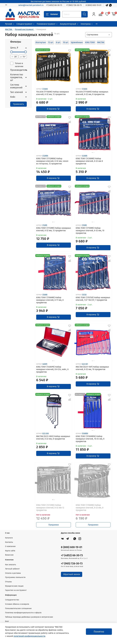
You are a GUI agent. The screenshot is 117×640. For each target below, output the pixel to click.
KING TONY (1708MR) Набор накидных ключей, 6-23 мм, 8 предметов (89, 507)
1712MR (44, 225)
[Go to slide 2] (93, 152)
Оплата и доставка (13, 573)
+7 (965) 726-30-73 (74, 5)
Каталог (52, 14)
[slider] (11, 52)
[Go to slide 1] (92, 152)
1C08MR (84, 156)
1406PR (44, 364)
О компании (10, 546)
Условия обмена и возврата (17, 604)
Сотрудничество (12, 600)
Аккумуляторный (69, 24)
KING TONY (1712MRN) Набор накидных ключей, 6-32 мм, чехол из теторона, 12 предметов (52, 161)
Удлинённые (77, 42)
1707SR (84, 294)
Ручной (9, 24)
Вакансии (9, 555)
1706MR (44, 294)
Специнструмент (25, 24)
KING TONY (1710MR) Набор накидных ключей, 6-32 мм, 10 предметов (90, 230)
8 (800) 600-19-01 (93, 5)
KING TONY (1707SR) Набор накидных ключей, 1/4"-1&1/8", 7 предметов (93, 298)
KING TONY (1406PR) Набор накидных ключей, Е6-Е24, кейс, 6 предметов (52, 369)
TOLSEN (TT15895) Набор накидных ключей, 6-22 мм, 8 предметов (92, 92)
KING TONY (90, 42)
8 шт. (58, 42)
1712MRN (45, 156)
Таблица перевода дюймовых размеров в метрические (29, 617)
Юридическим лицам (14, 586)
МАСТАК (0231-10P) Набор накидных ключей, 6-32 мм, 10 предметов (92, 368)
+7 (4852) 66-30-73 (54, 5)
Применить (18, 104)
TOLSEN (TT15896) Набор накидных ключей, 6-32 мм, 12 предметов (52, 92)
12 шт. (51, 42)
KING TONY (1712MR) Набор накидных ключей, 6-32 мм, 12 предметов (53, 229)
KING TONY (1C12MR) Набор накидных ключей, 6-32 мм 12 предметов (50, 507)
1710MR (84, 225)
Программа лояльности (15, 577)
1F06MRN (85, 433)
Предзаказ (53, 524)
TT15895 (84, 89)
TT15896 (45, 89)
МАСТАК (100, 42)
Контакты (9, 542)
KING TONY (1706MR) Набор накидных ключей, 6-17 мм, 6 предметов (50, 300)
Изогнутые (41, 42)
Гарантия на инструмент (16, 590)
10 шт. (66, 42)
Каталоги (9, 538)
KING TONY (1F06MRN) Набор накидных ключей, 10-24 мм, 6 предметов (90, 439)
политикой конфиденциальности (29, 636)
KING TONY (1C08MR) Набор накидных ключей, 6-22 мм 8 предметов (89, 161)
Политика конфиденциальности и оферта (23, 613)
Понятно (99, 631)
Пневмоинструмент (47, 24)
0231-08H (45, 433)
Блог (7, 621)
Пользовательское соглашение (18, 608)
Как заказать (10, 565)
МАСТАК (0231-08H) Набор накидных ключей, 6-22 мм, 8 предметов (53, 437)
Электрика (87, 24)
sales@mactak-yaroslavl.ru (30, 5)
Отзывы (8, 582)
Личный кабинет (12, 569)
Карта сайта (10, 551)
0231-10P (85, 364)
